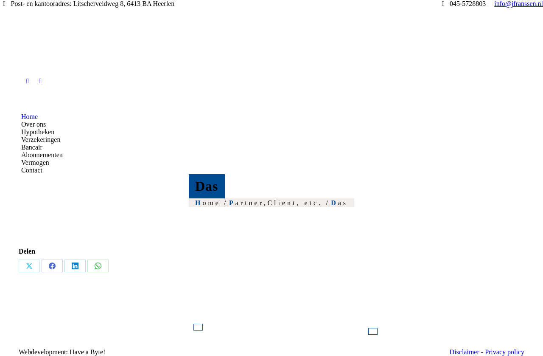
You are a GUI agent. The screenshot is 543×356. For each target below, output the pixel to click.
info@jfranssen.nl (198, 327)
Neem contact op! (373, 331)
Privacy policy (504, 352)
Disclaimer (464, 352)
